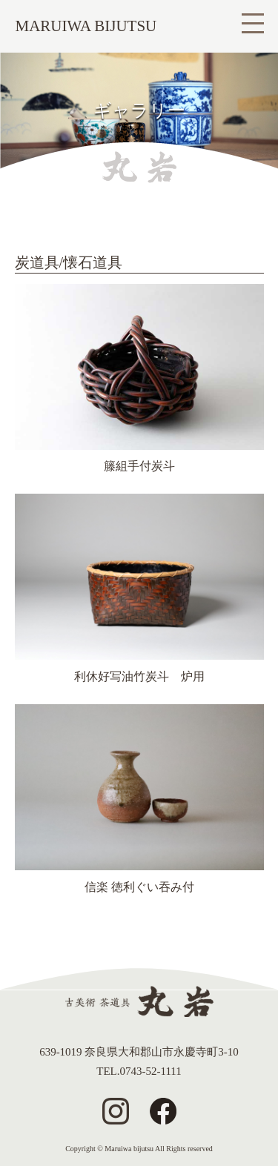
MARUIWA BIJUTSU (86, 26)
